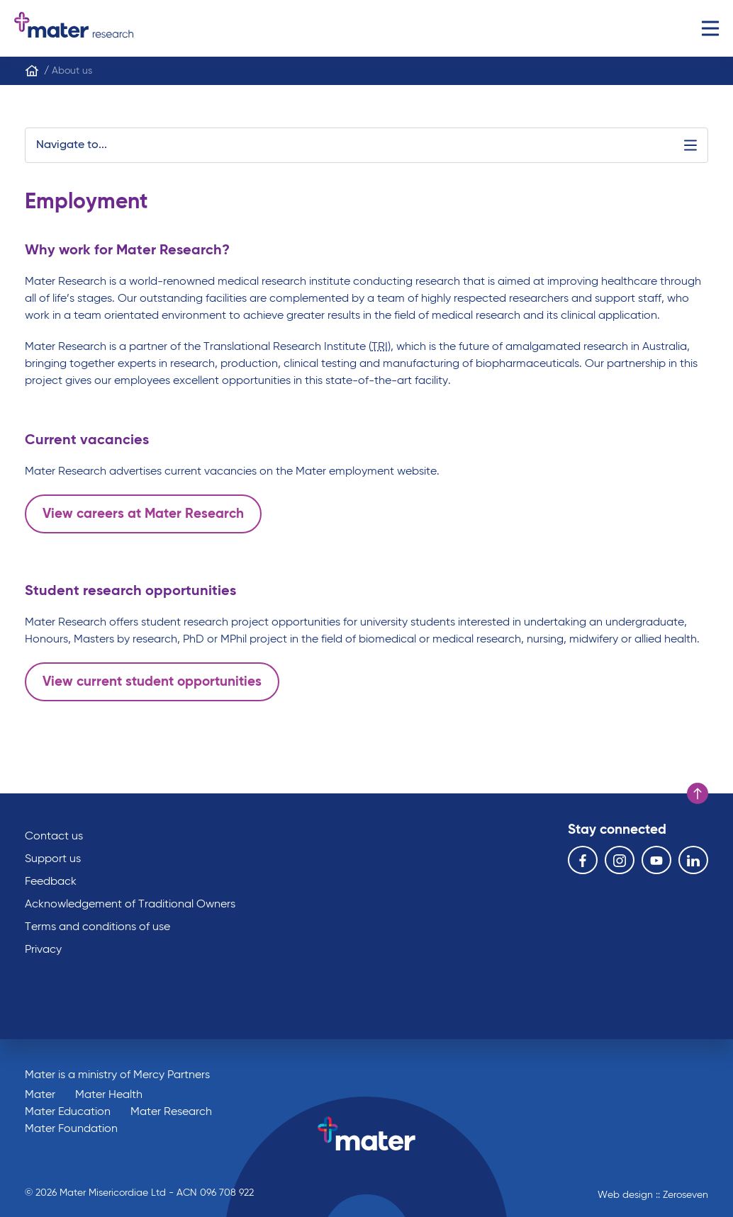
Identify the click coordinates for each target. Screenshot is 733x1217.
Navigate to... (366, 145)
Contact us (54, 836)
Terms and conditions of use (97, 927)
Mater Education (68, 1112)
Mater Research (171, 1112)
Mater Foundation (71, 1129)
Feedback (51, 882)
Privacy (43, 950)
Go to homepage (73, 28)
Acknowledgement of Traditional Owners (130, 904)
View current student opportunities (152, 682)
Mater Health (108, 1095)
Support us (53, 859)
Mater (40, 1095)
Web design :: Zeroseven (653, 1195)
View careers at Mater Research (143, 514)
